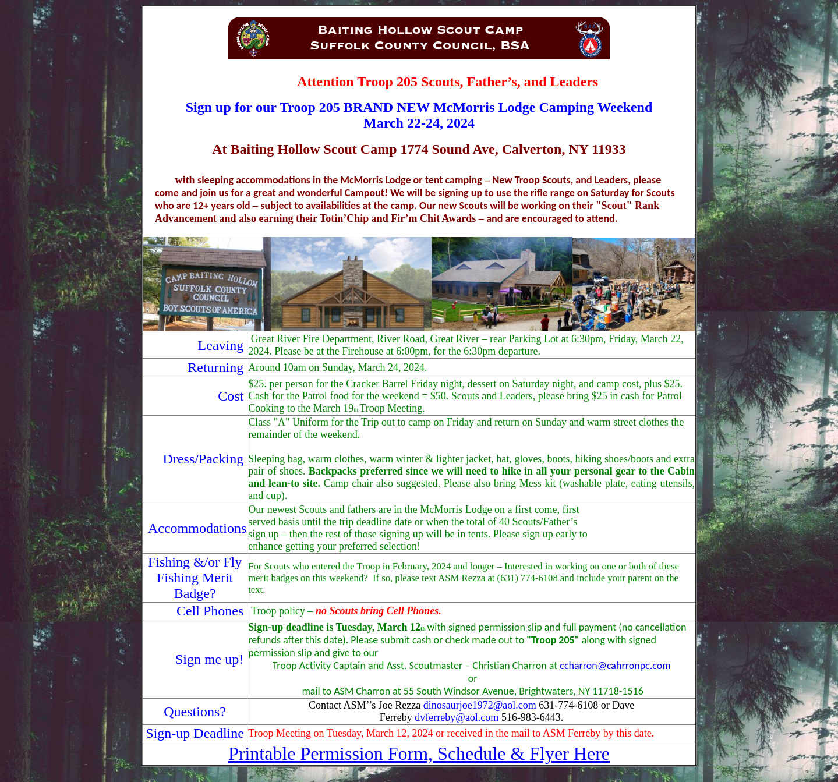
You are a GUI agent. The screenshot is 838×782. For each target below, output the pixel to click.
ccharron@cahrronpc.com (615, 665)
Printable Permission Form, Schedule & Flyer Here (419, 753)
